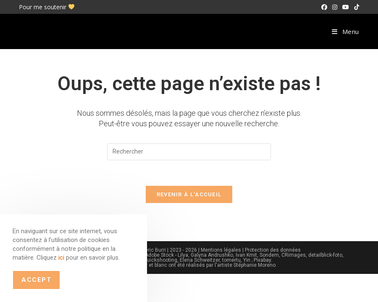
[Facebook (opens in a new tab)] (324, 7)
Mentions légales (221, 250)
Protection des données (273, 250)
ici (61, 257)
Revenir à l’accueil (189, 194)
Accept (36, 280)
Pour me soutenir (46, 7)
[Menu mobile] (345, 31)
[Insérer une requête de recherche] (189, 151)
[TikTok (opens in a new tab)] (355, 7)
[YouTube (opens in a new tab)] (346, 7)
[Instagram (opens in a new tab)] (335, 7)
